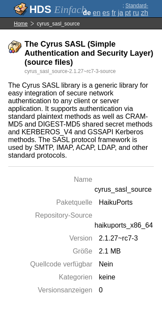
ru (136, 12)
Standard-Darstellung (135, 9)
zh (144, 12)
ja (120, 12)
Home (21, 24)
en (97, 12)
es (106, 12)
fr (113, 12)
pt (128, 12)
